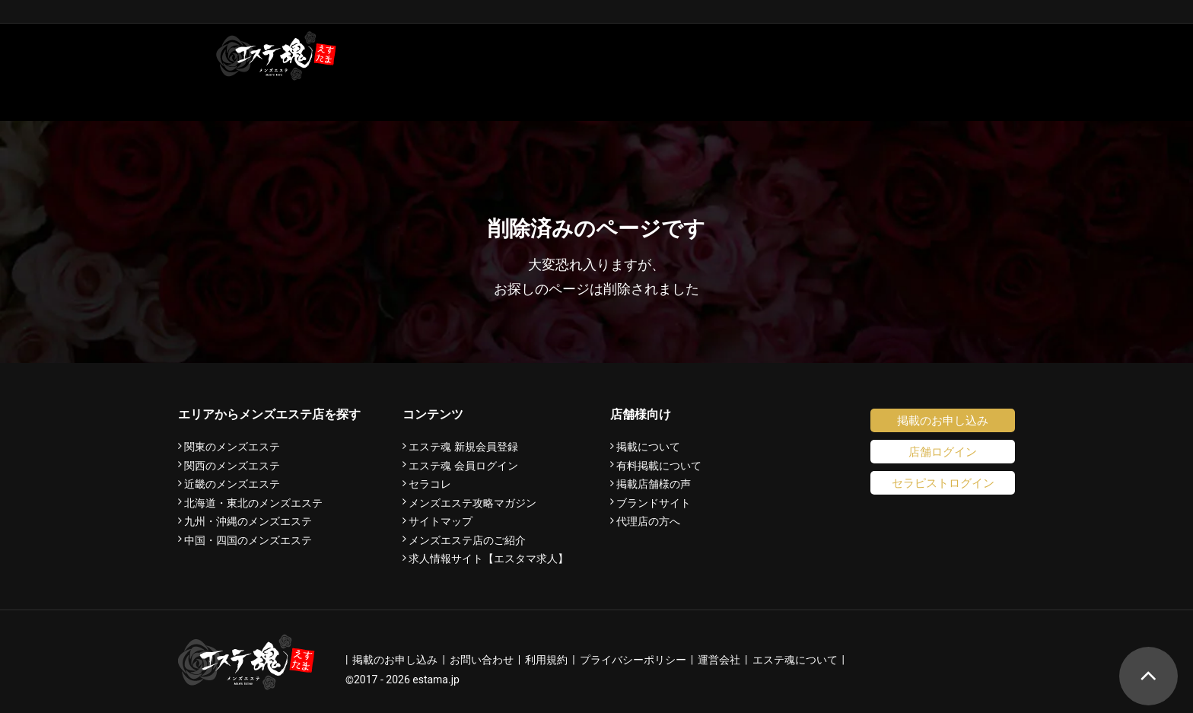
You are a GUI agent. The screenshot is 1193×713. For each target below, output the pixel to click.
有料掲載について (658, 465)
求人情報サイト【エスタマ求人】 (488, 558)
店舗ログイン (942, 451)
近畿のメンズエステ (232, 484)
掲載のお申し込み (942, 420)
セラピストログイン (943, 482)
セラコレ (430, 484)
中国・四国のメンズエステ (248, 540)
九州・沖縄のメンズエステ (248, 521)
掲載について (648, 446)
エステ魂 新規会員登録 (463, 446)
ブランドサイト (653, 503)
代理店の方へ (648, 521)
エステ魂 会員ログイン (463, 465)
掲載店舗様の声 (653, 484)
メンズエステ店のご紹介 (467, 540)
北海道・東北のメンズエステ (253, 503)
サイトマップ (440, 521)
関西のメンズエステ (232, 465)
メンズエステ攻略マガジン (472, 503)
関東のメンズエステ (232, 446)
